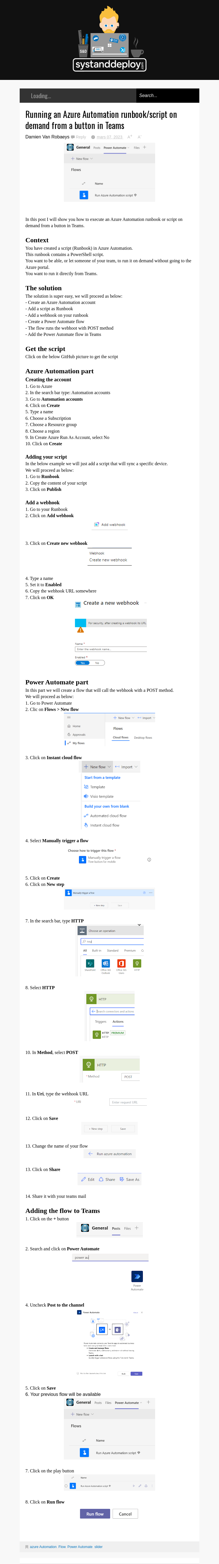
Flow (62, 1547)
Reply (81, 137)
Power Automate (79, 1547)
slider (98, 1547)
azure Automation (43, 1547)
